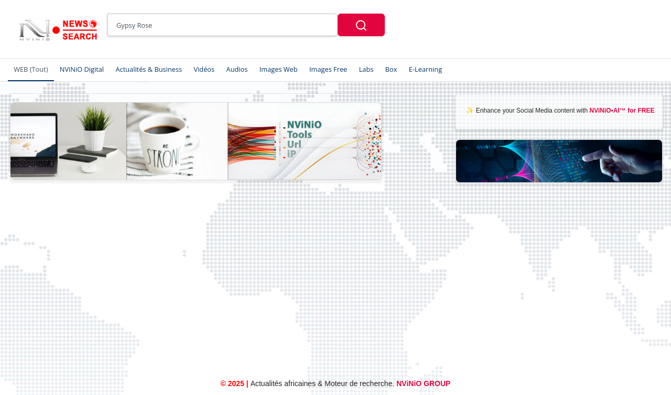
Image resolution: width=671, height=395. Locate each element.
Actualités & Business (148, 69)
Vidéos (204, 69)
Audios (237, 69)
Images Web (278, 69)
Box (391, 69)
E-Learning (425, 69)
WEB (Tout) (31, 69)
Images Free (328, 69)
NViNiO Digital (82, 69)
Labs (366, 69)
